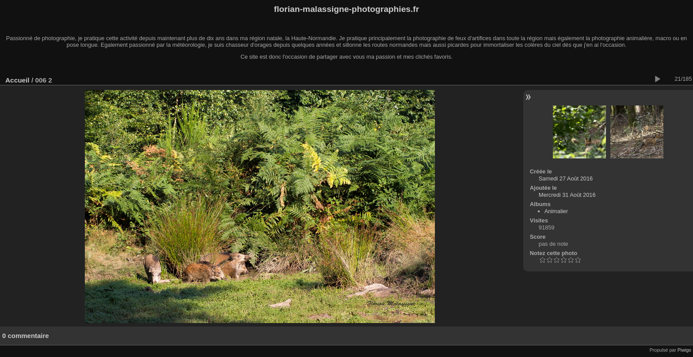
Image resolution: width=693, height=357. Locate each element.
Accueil (17, 80)
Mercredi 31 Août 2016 (567, 195)
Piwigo (684, 350)
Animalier (556, 211)
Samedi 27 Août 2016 (566, 178)
